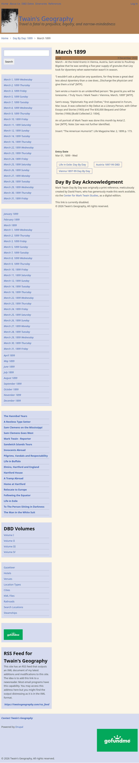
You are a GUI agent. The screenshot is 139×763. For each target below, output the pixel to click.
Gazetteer (9, 567)
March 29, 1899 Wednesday (19, 187)
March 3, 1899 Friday (15, 90)
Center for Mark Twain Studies (81, 195)
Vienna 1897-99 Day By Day (74, 171)
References (54, 3)
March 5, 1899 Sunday (16, 96)
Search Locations (13, 607)
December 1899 (12, 400)
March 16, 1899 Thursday (17, 141)
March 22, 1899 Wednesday (19, 147)
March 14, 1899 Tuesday (17, 136)
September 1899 (12, 383)
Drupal (19, 726)
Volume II (9, 540)
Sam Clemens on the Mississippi (23, 427)
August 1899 (10, 378)
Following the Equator (17, 495)
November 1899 (12, 395)
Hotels (7, 573)
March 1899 (10, 225)
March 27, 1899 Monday (17, 175)
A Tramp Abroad (13, 478)
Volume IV (9, 552)
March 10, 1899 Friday (16, 119)
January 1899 (11, 213)
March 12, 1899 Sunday (16, 130)
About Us (15, 3)
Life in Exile (11, 501)
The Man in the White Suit (19, 512)
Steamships (10, 612)
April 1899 (9, 355)
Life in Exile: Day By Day (72, 164)
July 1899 (9, 372)
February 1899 (12, 219)
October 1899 (11, 389)
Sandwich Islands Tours (18, 444)
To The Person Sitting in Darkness (24, 506)
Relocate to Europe (15, 489)
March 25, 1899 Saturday (17, 164)
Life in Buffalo (12, 461)
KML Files (9, 595)
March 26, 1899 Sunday (16, 170)
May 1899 (9, 361)
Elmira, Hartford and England (21, 467)
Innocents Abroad (15, 450)
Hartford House (13, 472)
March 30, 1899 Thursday (17, 192)
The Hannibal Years (15, 416)
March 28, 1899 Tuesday (17, 181)
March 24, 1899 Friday (16, 158)
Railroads (9, 601)
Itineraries (41, 3)
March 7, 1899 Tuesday (16, 102)
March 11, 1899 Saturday (17, 124)
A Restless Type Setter (17, 421)
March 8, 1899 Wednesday (18, 107)
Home (4, 3)
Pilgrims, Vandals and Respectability (26, 455)
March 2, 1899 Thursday (17, 85)
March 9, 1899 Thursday (17, 113)
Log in (134, 3)
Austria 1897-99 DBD (108, 164)
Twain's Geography (46, 18)
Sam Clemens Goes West (18, 433)
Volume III (10, 546)
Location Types (12, 584)
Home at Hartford (14, 484)
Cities (7, 590)
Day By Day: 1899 (23, 38)
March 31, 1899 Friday (16, 198)
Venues (8, 578)
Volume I (9, 535)
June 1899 (9, 366)
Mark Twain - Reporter (17, 438)
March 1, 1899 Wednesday (18, 79)
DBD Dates (28, 3)
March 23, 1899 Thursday (17, 153)
